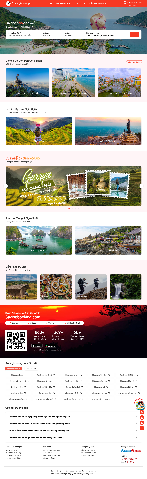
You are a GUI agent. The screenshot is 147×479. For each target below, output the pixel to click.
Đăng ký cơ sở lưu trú (88, 453)
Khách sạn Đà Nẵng (128, 387)
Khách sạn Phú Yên (73, 393)
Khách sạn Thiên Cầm (46, 387)
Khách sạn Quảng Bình (73, 387)
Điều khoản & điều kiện (51, 455)
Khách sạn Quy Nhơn (46, 393)
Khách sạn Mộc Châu (101, 381)
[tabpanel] (73, 186)
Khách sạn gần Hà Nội (46, 375)
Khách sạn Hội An (18, 393)
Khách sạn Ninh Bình (101, 375)
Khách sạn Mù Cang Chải (18, 381)
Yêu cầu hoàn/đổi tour (13, 458)
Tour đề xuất (31, 369)
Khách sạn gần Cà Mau (101, 399)
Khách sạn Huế (101, 387)
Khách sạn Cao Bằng (73, 381)
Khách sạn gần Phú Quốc (46, 399)
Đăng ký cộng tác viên (88, 450)
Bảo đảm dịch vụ (11, 450)
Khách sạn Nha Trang (101, 393)
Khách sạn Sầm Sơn (128, 381)
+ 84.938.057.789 (134, 3)
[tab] (69, 208)
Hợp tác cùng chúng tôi (89, 455)
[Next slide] (141, 186)
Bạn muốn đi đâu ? (14, 33)
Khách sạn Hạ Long (73, 375)
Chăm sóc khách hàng (13, 453)
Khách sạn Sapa (18, 375)
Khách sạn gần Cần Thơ (73, 399)
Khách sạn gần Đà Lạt (18, 399)
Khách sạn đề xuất (13, 369)
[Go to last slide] (6, 186)
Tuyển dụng (47, 453)
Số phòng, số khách (93, 33)
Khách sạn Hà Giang (45, 381)
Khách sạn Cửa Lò (18, 387)
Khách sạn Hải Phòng (129, 375)
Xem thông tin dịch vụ (13, 455)
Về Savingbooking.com (51, 450)
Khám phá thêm (133, 62)
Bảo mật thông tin (49, 458)
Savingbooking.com (73, 471)
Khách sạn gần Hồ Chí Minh (129, 393)
